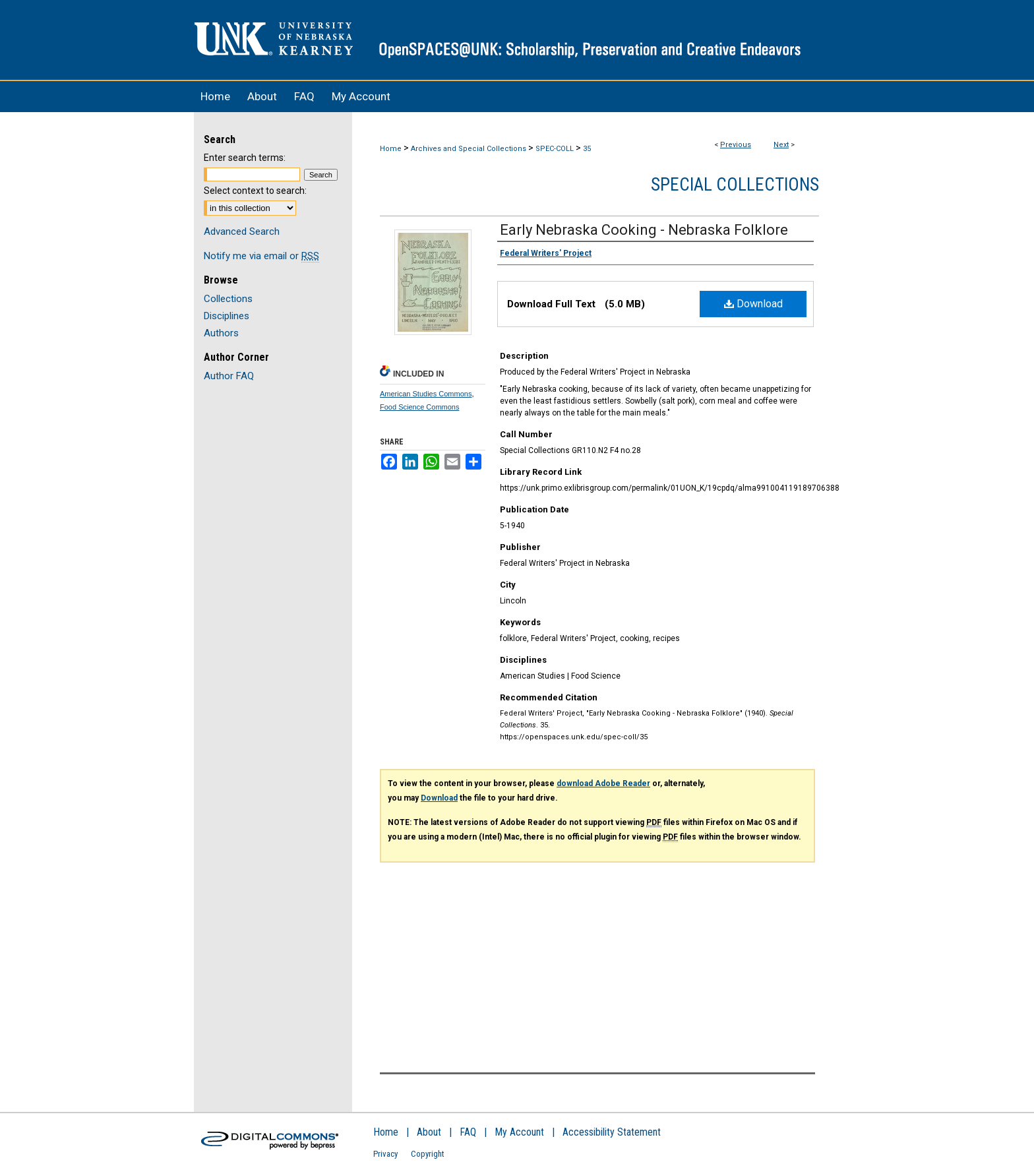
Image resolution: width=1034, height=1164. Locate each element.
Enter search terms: (245, 157)
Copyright (427, 1154)
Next (781, 144)
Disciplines (226, 316)
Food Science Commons (419, 407)
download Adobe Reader (603, 783)
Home (391, 148)
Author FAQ (229, 376)
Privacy (385, 1154)
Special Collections (735, 184)
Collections (228, 299)
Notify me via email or (261, 256)
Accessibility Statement (612, 1132)
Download (753, 303)
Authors (221, 333)
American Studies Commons (425, 394)
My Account (519, 1132)
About (429, 1132)
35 (587, 148)
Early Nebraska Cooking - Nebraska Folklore (644, 230)
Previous (735, 144)
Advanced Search (242, 231)
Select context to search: (255, 190)
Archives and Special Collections (468, 148)
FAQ (468, 1132)
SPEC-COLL (554, 148)
